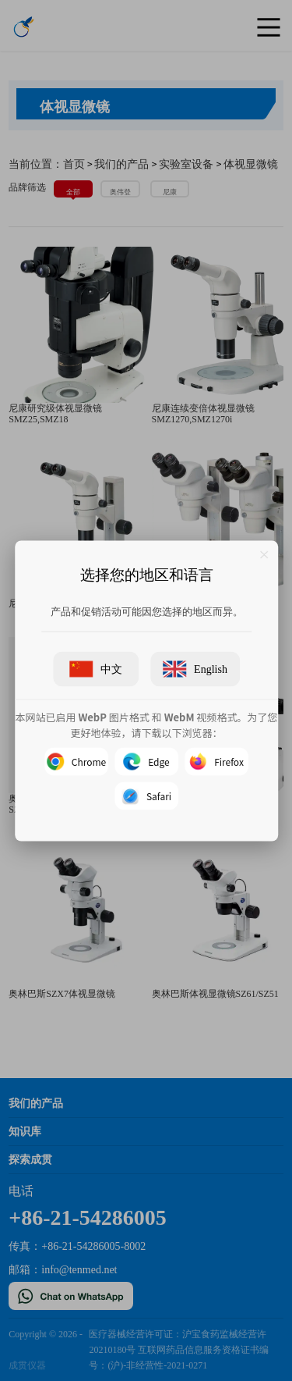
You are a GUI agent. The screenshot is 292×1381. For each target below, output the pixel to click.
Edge (146, 761)
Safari (146, 795)
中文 (95, 668)
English (195, 668)
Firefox (216, 761)
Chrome (75, 761)
